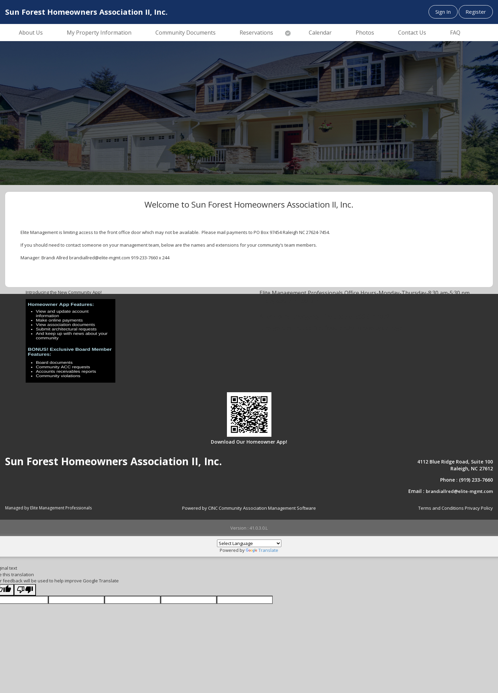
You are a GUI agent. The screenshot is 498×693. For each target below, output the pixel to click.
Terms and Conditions (441, 508)
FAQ (455, 32)
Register (475, 11)
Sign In (443, 11)
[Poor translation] (25, 590)
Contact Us (412, 32)
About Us (31, 32)
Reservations (256, 32)
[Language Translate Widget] (249, 543)
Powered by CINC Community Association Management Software (249, 508)
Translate (262, 550)
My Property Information (99, 32)
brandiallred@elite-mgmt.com (459, 491)
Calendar (320, 32)
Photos (365, 32)
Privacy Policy (479, 508)
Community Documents (185, 32)
